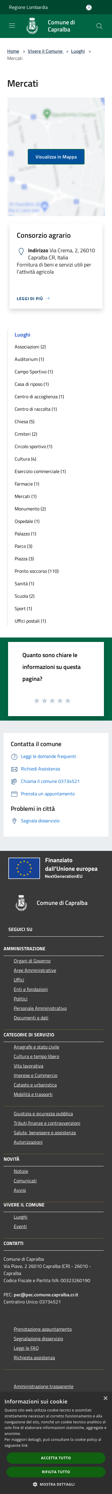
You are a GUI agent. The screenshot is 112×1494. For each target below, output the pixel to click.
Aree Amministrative (35, 970)
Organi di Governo (32, 960)
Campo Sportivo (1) (34, 371)
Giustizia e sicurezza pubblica (43, 1113)
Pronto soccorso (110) (37, 571)
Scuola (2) (24, 595)
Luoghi (78, 51)
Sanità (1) (24, 583)
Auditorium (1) (29, 359)
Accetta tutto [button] (56, 1457)
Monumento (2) (30, 508)
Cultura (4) (25, 458)
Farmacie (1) (27, 483)
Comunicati (25, 1180)
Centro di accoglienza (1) (39, 396)
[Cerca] (99, 26)
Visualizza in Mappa (56, 156)
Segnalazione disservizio (38, 1338)
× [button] (105, 1398)
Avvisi (20, 1190)
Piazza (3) (24, 558)
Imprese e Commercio (35, 1075)
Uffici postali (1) (30, 620)
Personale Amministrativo (40, 1008)
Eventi (20, 1226)
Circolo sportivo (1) (33, 446)
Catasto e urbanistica (35, 1084)
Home (13, 51)
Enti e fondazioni (31, 989)
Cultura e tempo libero (36, 1056)
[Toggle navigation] (12, 25)
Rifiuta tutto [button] (56, 1471)
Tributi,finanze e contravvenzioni (47, 1123)
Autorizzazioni (28, 1142)
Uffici (19, 979)
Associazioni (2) (30, 346)
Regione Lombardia (28, 7)
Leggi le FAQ (26, 1348)
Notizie (21, 1171)
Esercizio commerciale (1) (40, 471)
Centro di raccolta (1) (36, 409)
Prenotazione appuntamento (43, 1329)
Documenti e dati (31, 1017)
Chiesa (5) (24, 421)
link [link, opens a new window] (25, 1445)
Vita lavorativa (28, 1065)
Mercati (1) (25, 496)
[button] (56, 1484)
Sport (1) (23, 608)
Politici (20, 998)
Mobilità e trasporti (33, 1094)
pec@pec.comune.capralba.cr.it (46, 1294)
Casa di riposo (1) (32, 384)
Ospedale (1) (27, 521)
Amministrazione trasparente (43, 1386)
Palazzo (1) (25, 533)
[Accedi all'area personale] (89, 8)
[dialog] (56, 1443)
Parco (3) (23, 546)
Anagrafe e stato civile (36, 1046)
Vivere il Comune (46, 51)
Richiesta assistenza (34, 1357)
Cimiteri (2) (26, 433)
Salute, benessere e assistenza (45, 1132)
